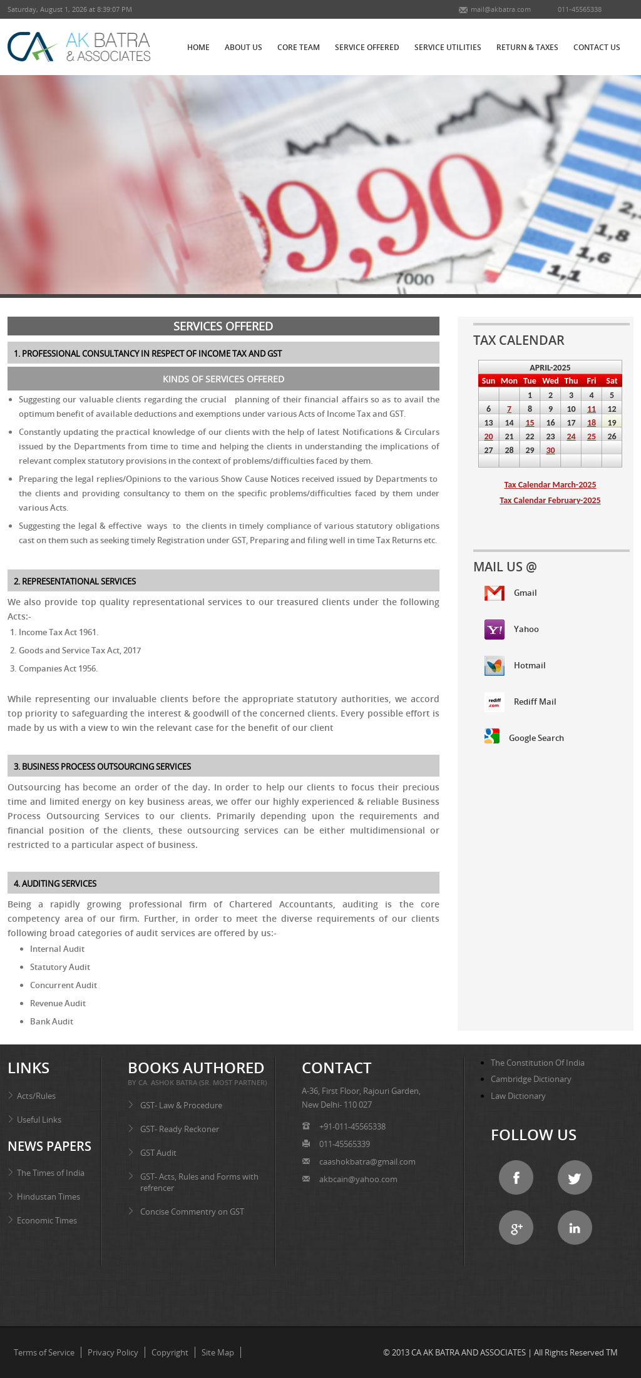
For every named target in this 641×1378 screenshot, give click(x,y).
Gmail (511, 593)
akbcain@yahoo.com (358, 1179)
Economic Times (47, 1220)
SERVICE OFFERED (367, 47)
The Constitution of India (538, 1062)
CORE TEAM (298, 47)
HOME (198, 47)
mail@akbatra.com (501, 9)
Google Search (524, 735)
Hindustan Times (48, 1196)
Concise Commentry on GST (192, 1211)
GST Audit (158, 1152)
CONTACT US (596, 47)
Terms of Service (44, 1352)
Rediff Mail (520, 702)
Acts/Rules (36, 1095)
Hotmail (515, 666)
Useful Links (39, 1119)
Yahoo (512, 630)
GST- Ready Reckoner (179, 1129)
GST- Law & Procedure (181, 1105)
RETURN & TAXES (527, 47)
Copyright (169, 1352)
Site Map (218, 1352)
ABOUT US (243, 47)
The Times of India (51, 1172)
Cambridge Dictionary (531, 1079)
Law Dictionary (518, 1095)
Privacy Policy (113, 1352)
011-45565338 (579, 9)
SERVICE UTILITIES (447, 47)
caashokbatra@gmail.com (366, 1161)
